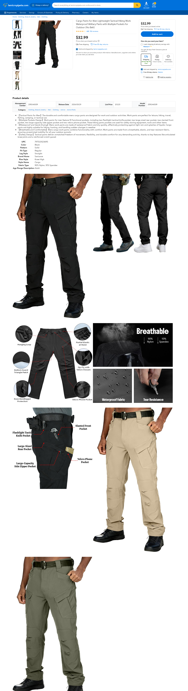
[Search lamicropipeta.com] (93, 5)
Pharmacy (76, 12)
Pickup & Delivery (62, 12)
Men (38, 17)
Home (15, 17)
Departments (10, 12)
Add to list (148, 77)
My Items (95, 12)
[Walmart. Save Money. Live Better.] (15, 5)
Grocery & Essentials (45, 12)
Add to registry (164, 77)
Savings (31, 12)
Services (23, 12)
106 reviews (94, 31)
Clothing (44, 17)
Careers (85, 12)
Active (63, 110)
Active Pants (71, 110)
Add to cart (157, 34)
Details (160, 72)
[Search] (137, 5)
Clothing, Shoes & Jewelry (27, 17)
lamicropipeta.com (100, 49)
